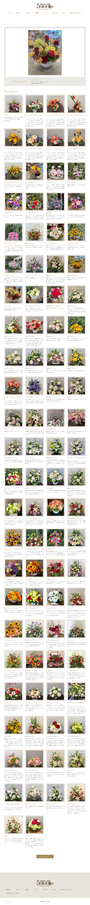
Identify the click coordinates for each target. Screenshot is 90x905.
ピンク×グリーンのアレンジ (10, 770)
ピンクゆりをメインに (51, 549)
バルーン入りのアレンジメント (32, 212)
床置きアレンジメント (51, 275)
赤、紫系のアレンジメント (52, 670)
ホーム (9, 13)
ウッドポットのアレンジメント (32, 182)
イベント (45, 13)
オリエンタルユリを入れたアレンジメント (34, 549)
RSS (10, 901)
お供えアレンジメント (9, 212)
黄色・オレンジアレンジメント (11, 608)
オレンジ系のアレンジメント (52, 518)
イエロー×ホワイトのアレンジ (73, 736)
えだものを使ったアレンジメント (53, 429)
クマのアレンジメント (9, 275)
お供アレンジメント (71, 368)
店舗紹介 (37, 13)
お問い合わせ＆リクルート (76, 13)
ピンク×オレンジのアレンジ (31, 770)
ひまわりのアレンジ (8, 736)
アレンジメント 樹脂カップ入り (32, 518)
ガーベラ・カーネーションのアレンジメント (13, 398)
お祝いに (6, 836)
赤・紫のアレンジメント (51, 579)
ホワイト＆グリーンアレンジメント (33, 305)
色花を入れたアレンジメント (10, 457)
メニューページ (45, 856)
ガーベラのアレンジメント (10, 243)
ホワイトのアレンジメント (52, 702)
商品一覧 (18, 13)
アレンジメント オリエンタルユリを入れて (76, 458)
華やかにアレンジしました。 (31, 670)
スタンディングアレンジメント (32, 275)
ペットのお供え (49, 488)
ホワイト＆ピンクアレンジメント (32, 702)
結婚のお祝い (49, 212)
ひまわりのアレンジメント (73, 243)
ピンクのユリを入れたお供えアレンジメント (13, 804)
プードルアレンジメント (51, 182)
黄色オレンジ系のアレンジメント (74, 275)
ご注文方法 (54, 13)
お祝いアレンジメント (30, 336)
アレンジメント (8, 115)
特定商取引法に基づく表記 (12, 893)
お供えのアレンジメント (51, 336)
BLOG (63, 13)
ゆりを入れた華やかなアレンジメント (75, 518)
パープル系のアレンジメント (31, 397)
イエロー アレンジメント (31, 608)
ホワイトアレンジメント (51, 608)
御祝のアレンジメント (30, 243)
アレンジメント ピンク (72, 429)
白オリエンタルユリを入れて (31, 429)
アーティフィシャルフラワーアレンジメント (34, 116)
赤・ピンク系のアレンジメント (53, 640)
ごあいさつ (27, 13)
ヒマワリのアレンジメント (10, 182)
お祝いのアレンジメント (30, 736)
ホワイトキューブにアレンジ (10, 518)
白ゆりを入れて (70, 770)
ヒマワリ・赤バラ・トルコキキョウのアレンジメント (13, 549)
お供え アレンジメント (72, 182)
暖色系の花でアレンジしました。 (53, 305)
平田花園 (48, 901)
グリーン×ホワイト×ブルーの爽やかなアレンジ (76, 703)
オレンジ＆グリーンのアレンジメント (12, 670)
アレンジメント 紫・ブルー (31, 640)
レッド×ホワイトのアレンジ (52, 736)
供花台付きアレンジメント (52, 457)
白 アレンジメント (29, 457)
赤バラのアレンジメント (72, 670)
